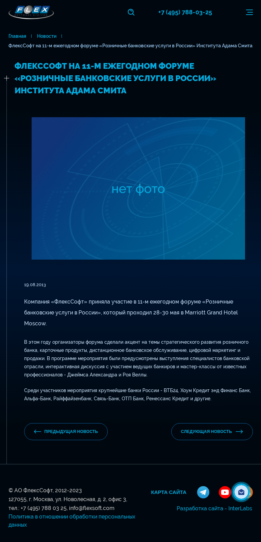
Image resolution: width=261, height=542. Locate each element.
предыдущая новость (66, 431)
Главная (17, 36)
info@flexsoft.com (92, 508)
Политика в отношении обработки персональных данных (71, 520)
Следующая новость (212, 431)
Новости (46, 36)
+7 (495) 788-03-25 (185, 12)
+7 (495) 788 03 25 (44, 508)
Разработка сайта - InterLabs (214, 508)
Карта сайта (169, 492)
